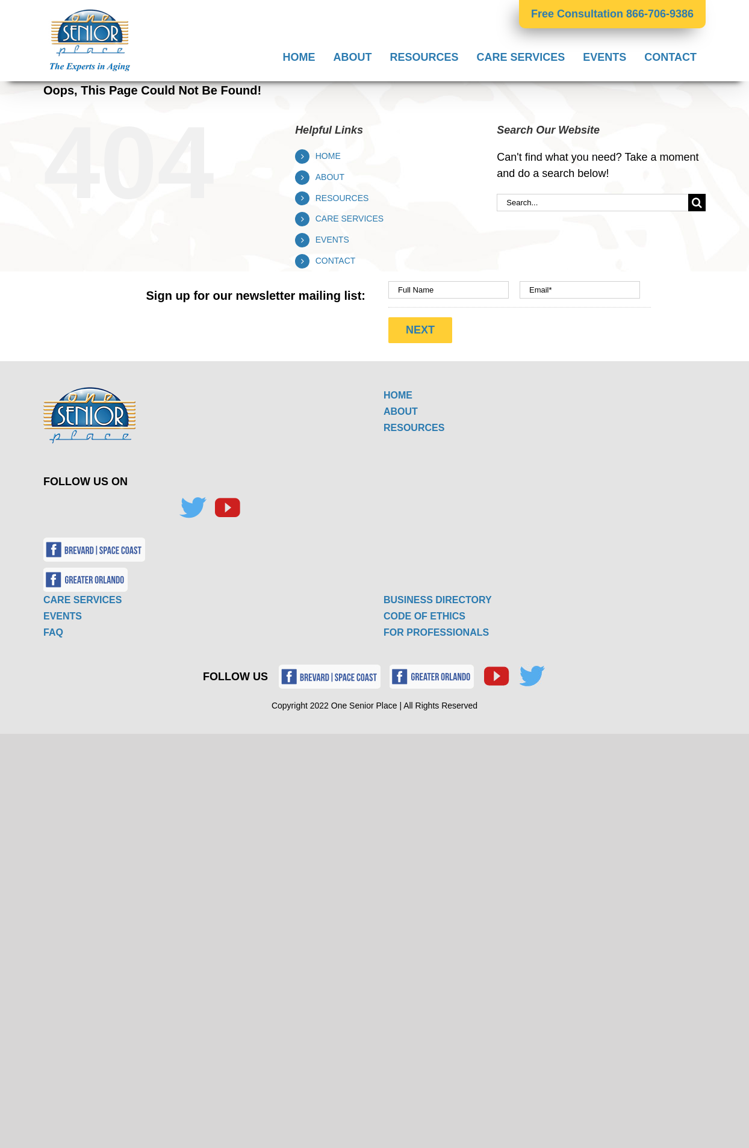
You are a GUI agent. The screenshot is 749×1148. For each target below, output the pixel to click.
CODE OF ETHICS (424, 616)
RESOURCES (342, 198)
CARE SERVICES (349, 218)
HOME (328, 156)
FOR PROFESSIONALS (436, 632)
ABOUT (329, 177)
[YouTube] (227, 508)
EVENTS (332, 239)
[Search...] (592, 202)
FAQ (53, 632)
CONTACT (335, 260)
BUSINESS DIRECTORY (438, 600)
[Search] (697, 202)
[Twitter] (193, 508)
